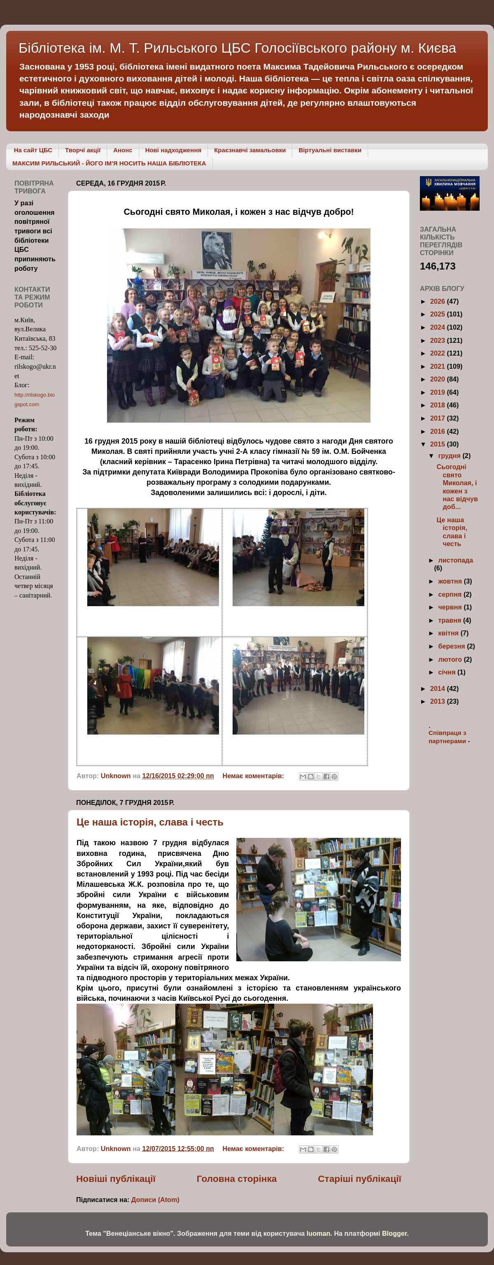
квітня (449, 633)
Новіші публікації (116, 1178)
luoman (319, 1233)
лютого (451, 659)
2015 (438, 444)
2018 (438, 405)
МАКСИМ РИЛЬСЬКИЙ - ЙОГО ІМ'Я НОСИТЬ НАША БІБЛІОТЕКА (109, 163)
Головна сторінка (237, 1178)
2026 (438, 301)
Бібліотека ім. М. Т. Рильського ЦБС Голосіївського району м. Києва (238, 48)
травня (450, 620)
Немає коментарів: (254, 775)
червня (451, 607)
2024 (438, 327)
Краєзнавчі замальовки (250, 149)
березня (452, 646)
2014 (438, 688)
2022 (438, 353)
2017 (438, 418)
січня (447, 672)
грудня (450, 455)
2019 (438, 392)
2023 (438, 340)
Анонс (122, 149)
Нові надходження (173, 149)
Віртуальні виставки (329, 149)
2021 (438, 366)
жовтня (451, 581)
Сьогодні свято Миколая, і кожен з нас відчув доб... (457, 486)
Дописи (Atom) (155, 1199)
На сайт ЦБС (33, 149)
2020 (438, 379)
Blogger (394, 1233)
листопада (455, 560)
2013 (438, 701)
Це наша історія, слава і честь (150, 822)
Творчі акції (82, 149)
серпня (450, 594)
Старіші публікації (359, 1178)
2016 (438, 431)
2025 (438, 314)
